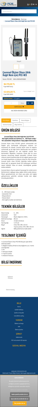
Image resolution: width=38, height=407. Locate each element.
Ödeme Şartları (19, 330)
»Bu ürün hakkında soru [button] (19, 111)
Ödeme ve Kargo (19, 323)
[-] (28, 103)
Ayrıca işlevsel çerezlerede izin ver (19, 399)
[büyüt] (19, 45)
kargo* (29, 91)
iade (19, 326)
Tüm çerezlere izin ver (19, 403)
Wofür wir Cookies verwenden (19, 390)
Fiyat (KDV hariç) (8, 87)
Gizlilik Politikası (19, 310)
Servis (19, 307)
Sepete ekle (19, 107)
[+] (32, 103)
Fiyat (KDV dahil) (8, 94)
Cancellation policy (19, 316)
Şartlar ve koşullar (19, 313)
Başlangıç (24, 19)
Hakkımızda (19, 337)
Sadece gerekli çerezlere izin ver (19, 394)
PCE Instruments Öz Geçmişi (19, 340)
